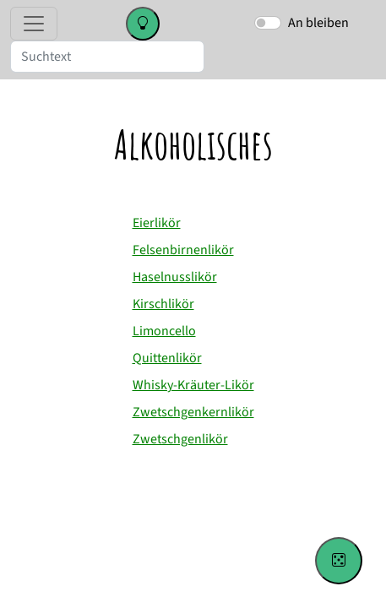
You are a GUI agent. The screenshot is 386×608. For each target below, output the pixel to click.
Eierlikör (157, 223)
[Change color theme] (143, 24)
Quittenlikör (167, 358)
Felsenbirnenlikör (183, 250)
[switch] (267, 23)
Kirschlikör (163, 304)
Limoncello (164, 331)
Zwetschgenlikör (180, 439)
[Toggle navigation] (33, 24)
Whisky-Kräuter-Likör (193, 385)
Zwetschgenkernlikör (193, 412)
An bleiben (318, 23)
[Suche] (107, 57)
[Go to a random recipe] (338, 560)
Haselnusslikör (175, 277)
